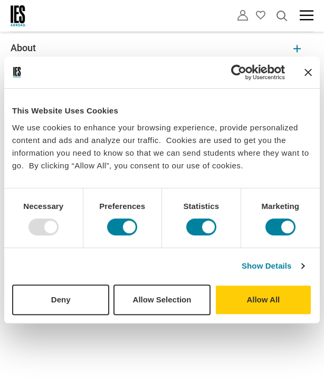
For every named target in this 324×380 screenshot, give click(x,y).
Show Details (267, 265)
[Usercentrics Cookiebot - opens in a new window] (239, 72)
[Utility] (242, 15)
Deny (61, 299)
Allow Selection (162, 299)
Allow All (263, 299)
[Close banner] (308, 72)
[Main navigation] (306, 15)
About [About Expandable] (156, 47)
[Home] (18, 15)
